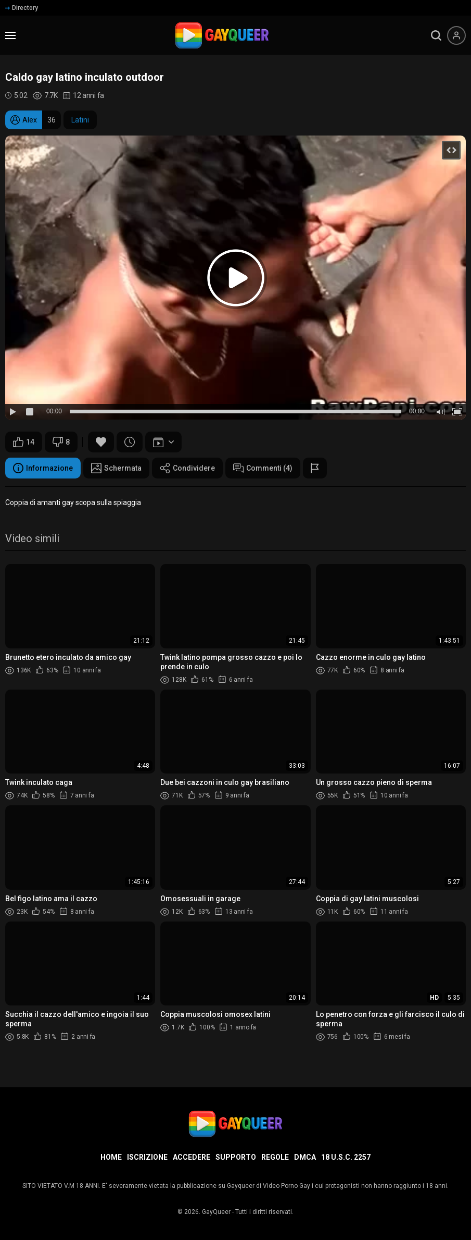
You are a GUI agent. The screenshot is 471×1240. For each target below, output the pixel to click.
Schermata (116, 468)
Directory (21, 7)
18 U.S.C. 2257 (346, 1157)
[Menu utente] (456, 35)
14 (23, 442)
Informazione (43, 468)
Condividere (187, 468)
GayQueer (216, 1212)
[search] (436, 35)
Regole (275, 1157)
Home (111, 1157)
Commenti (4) (262, 468)
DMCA (305, 1157)
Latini (80, 120)
